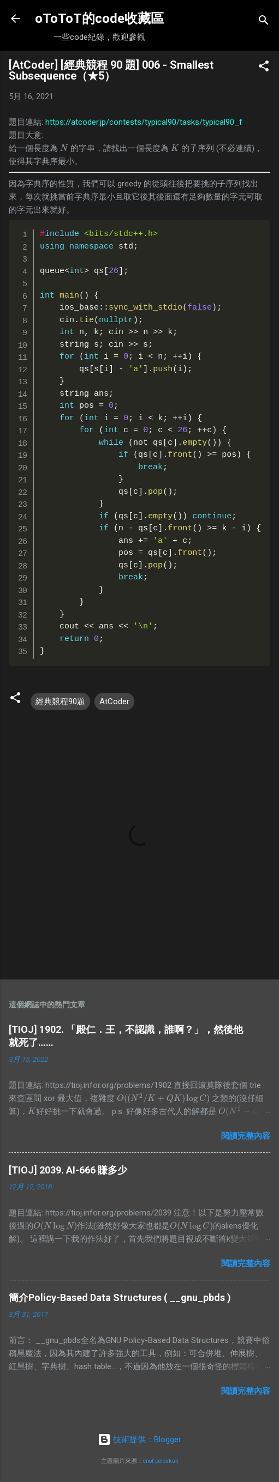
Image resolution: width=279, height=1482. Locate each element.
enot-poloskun (161, 1461)
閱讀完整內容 (245, 1136)
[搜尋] (263, 22)
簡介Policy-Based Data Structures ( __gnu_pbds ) (120, 1297)
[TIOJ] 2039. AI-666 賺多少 (68, 1170)
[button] (263, 67)
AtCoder (114, 701)
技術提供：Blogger (139, 1439)
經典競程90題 (60, 701)
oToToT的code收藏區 (99, 18)
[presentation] (64, 148)
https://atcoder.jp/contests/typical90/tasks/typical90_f (143, 122)
